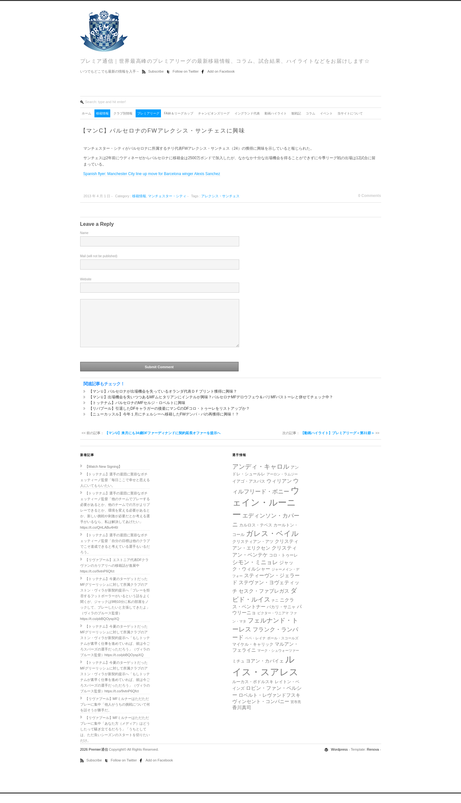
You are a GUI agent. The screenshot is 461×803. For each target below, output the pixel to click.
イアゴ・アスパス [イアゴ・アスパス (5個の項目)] (248, 490)
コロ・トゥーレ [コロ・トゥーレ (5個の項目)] (283, 564)
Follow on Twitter (186, 71)
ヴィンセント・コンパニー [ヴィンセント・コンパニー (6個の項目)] (260, 711)
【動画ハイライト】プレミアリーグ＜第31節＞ (337, 442)
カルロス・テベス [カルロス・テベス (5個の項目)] (255, 534)
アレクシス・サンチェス (220, 196)
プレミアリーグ (148, 113)
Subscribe (156, 71)
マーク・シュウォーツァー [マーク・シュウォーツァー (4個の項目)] (278, 660)
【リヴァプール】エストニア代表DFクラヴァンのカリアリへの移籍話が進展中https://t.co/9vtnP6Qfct (114, 575)
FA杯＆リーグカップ (178, 113)
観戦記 (296, 113)
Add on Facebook (221, 71)
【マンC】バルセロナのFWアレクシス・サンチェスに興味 (163, 130)
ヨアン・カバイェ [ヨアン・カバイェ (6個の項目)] (265, 670)
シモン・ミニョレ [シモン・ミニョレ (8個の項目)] (255, 572)
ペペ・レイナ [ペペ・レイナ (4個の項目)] (255, 648)
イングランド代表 (247, 113)
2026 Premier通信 (94, 759)
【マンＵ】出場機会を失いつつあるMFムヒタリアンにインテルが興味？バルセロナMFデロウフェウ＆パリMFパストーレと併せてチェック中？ (211, 406)
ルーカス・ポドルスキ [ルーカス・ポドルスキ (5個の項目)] (252, 691)
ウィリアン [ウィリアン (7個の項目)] (279, 490)
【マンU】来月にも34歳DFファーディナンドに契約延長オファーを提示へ (163, 442)
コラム (310, 113)
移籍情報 (102, 113)
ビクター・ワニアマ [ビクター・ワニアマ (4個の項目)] (273, 622)
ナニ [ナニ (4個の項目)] (275, 610)
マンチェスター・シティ (167, 196)
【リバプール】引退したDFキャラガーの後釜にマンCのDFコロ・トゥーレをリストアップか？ (169, 418)
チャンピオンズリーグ (214, 113)
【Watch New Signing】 (103, 476)
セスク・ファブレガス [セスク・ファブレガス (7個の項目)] (264, 600)
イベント (326, 113)
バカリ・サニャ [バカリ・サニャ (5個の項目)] (281, 616)
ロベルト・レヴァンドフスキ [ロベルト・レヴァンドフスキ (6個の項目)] (269, 704)
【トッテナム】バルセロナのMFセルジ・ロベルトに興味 (137, 412)
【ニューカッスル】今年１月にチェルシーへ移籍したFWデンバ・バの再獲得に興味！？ (164, 423)
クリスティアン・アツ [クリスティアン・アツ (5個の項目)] (252, 551)
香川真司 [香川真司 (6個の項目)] (241, 717)
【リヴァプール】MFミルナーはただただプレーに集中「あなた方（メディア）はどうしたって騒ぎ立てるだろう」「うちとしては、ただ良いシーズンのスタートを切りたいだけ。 (115, 738)
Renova (373, 759)
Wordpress (340, 759)
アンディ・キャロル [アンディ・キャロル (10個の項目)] (260, 476)
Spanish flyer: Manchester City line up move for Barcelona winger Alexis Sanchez (151, 174)
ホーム (86, 113)
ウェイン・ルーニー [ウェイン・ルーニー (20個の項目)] (266, 512)
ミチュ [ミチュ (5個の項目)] (238, 670)
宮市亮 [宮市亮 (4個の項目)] (296, 711)
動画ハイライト (276, 113)
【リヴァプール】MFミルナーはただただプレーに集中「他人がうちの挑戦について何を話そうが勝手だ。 (115, 713)
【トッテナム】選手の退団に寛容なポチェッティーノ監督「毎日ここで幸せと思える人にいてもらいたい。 (115, 489)
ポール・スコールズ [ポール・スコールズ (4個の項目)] (282, 648)
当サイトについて (350, 113)
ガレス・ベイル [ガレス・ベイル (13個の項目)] (272, 543)
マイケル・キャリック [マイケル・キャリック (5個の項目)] (252, 653)
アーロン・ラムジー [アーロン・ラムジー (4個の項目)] (282, 484)
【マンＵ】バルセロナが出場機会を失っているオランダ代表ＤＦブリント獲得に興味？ (163, 401)
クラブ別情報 (122, 113)
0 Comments (369, 195)
